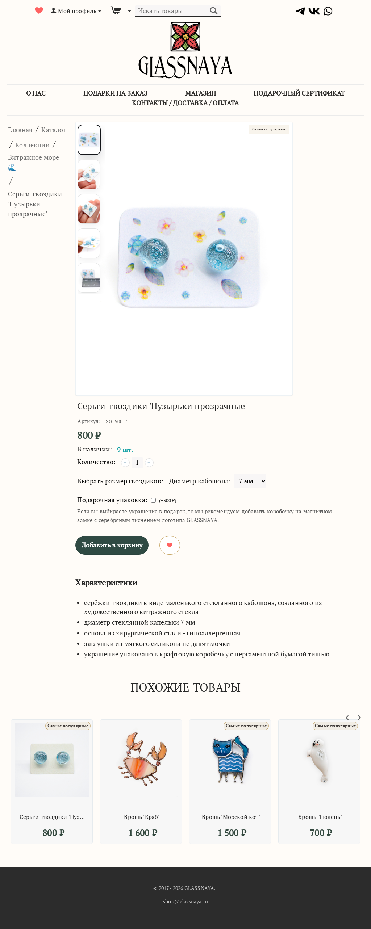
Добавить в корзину (112, 545)
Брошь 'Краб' (141, 817)
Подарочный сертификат (299, 93)
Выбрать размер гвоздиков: (120, 480)
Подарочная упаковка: (112, 499)
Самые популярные (261, 130)
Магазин (200, 93)
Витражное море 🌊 (31, 180)
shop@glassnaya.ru (185, 901)
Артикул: (89, 420)
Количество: (96, 461)
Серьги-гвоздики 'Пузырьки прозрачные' (53, 817)
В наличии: (94, 449)
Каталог (24, 144)
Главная (24, 129)
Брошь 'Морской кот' (231, 817)
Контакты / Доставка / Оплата (185, 102)
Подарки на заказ (115, 93)
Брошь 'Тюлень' (320, 817)
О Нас (36, 93)
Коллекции (30, 159)
